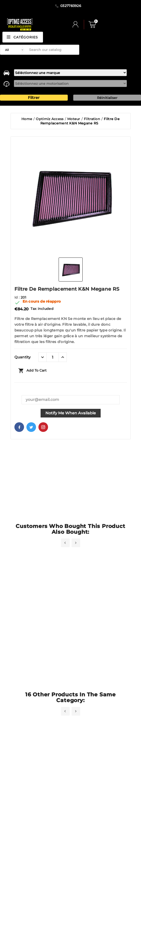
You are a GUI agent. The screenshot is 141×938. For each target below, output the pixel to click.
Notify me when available (70, 413)
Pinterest (43, 427)
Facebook (19, 427)
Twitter (31, 427)
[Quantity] (53, 357)
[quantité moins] (42, 357)
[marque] (70, 72)
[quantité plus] (63, 357)
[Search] (53, 50)
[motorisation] (70, 83)
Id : (17, 297)
